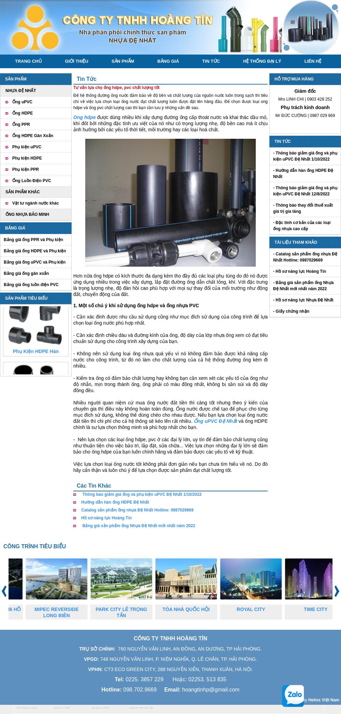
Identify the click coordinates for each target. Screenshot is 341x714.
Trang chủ (28, 61)
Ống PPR (21, 124)
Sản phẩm (123, 61)
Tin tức (211, 61)
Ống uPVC (22, 102)
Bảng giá (168, 61)
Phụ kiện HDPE (27, 158)
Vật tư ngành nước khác (35, 203)
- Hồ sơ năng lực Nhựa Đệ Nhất (303, 300)
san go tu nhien (100, 707)
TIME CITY (320, 609)
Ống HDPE (22, 113)
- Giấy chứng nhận (291, 311)
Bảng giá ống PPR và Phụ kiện (33, 239)
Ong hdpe (84, 117)
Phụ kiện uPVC (26, 147)
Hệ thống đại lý (262, 61)
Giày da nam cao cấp (141, 707)
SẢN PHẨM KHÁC (22, 192)
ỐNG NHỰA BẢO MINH (27, 214)
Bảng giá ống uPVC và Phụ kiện (34, 262)
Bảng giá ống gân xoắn (26, 273)
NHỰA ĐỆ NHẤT (20, 90)
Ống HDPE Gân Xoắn (32, 135)
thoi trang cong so (27, 707)
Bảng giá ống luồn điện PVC (31, 284)
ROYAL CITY (256, 609)
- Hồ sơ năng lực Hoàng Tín (299, 271)
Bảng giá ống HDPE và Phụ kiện (35, 251)
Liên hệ (313, 61)
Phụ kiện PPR (25, 169)
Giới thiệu (76, 61)
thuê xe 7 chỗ (62, 707)
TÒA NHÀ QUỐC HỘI (191, 609)
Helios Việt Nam (323, 700)
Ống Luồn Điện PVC (31, 180)
